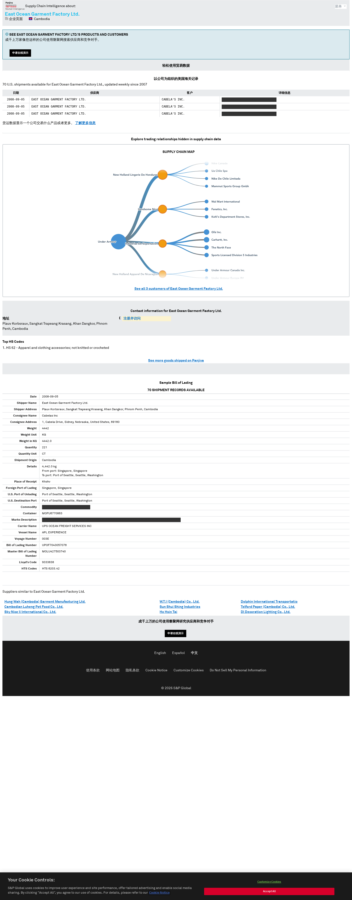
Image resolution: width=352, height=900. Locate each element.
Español (178, 653)
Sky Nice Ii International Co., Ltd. (30, 612)
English (160, 653)
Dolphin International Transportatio (269, 601)
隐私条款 (132, 670)
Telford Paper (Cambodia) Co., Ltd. (268, 607)
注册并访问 (132, 318)
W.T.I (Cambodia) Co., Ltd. (179, 601)
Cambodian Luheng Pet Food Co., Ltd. (33, 607)
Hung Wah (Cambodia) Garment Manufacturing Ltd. (45, 601)
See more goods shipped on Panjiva (176, 360)
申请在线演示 (20, 53)
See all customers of (178, 288)
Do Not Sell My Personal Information (238, 670)
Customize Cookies (189, 670)
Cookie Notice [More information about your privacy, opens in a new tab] (159, 894)
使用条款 (93, 670)
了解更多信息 (85, 123)
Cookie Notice (156, 670)
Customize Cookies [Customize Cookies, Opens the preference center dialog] (269, 883)
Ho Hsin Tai (168, 612)
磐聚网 (15, 6)
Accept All (269, 892)
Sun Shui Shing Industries (180, 607)
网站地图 (113, 670)
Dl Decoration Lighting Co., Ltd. (265, 612)
